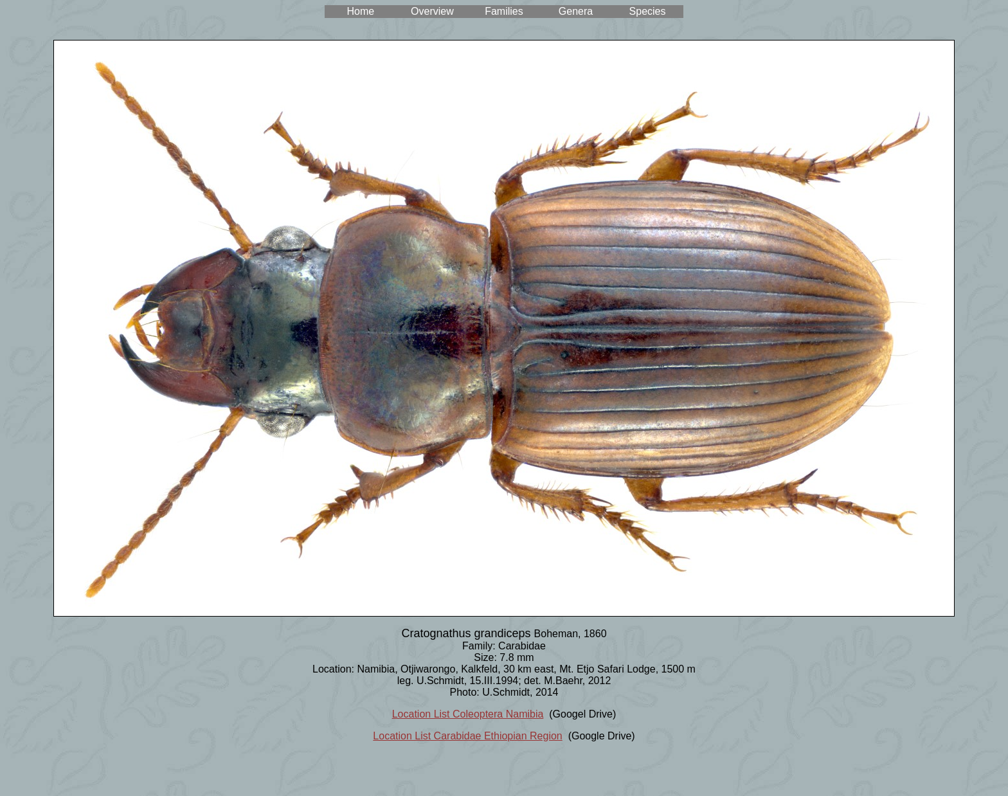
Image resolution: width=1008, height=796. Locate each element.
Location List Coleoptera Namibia (468, 714)
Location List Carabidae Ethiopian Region (467, 735)
